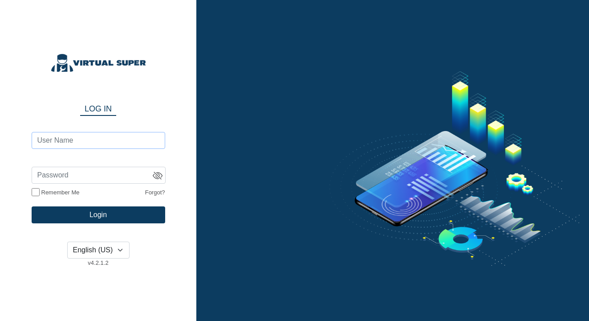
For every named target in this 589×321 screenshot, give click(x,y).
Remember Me (60, 192)
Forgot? (155, 192)
